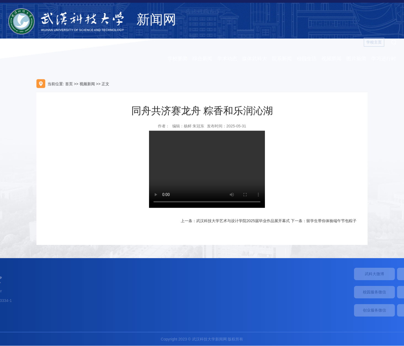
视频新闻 (334, 58)
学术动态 (229, 58)
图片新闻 (358, 58)
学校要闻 (180, 58)
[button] (395, 42)
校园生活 (309, 58)
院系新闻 (284, 58)
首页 (69, 85)
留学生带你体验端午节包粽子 (331, 222)
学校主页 (376, 42)
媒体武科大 (256, 58)
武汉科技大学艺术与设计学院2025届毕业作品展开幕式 (243, 222)
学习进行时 (385, 58)
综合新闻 (204, 58)
